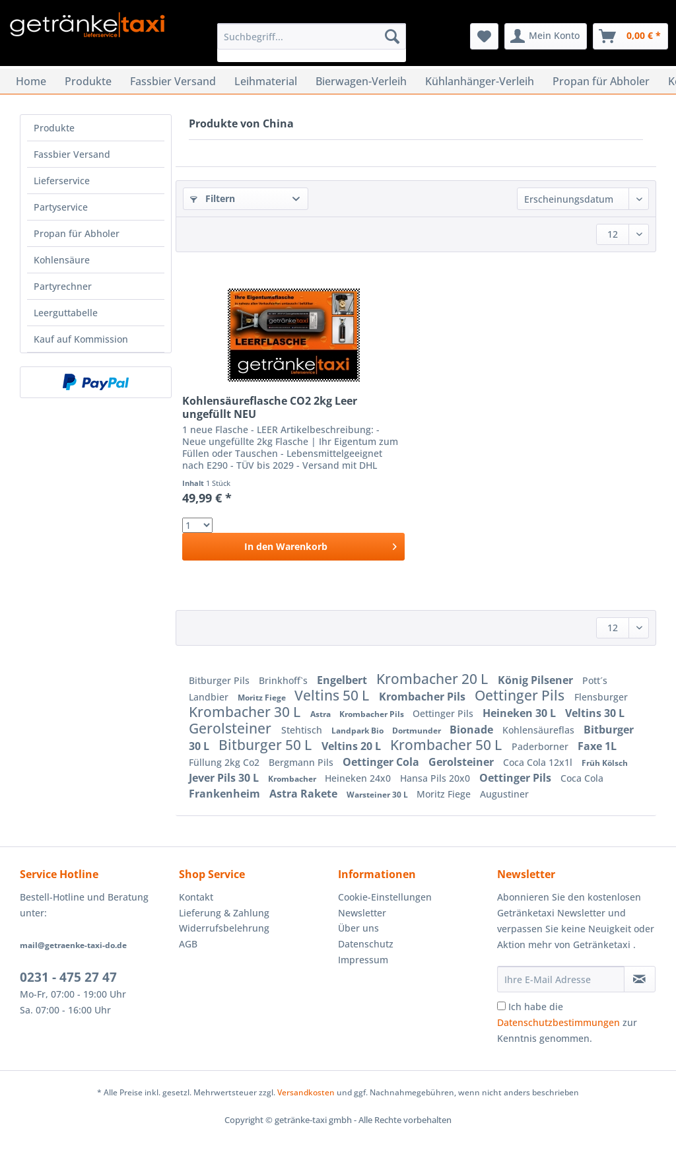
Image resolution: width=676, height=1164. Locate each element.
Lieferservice (62, 180)
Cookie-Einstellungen (385, 897)
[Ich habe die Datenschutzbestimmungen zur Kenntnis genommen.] (501, 1006)
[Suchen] (392, 36)
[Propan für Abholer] (601, 81)
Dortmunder (417, 730)
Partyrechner (63, 286)
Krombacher (293, 778)
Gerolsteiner (232, 728)
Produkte (54, 127)
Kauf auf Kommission (81, 339)
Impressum (363, 959)
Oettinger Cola (382, 762)
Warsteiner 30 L (378, 794)
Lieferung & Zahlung (224, 913)
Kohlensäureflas (539, 730)
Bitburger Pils (220, 680)
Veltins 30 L (595, 713)
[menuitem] (312, 42)
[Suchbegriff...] (312, 36)
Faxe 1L (597, 746)
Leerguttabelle (66, 312)
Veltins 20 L (352, 746)
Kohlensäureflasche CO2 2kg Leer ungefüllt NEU (269, 407)
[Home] (31, 81)
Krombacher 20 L (433, 678)
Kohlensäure (62, 260)
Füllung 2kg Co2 (225, 762)
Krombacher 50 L (447, 745)
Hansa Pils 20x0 (436, 778)
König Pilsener (537, 680)
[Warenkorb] (630, 36)
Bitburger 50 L (267, 745)
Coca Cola (581, 778)
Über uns (358, 928)
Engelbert (343, 680)
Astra (321, 714)
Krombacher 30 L (246, 711)
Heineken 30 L (520, 713)
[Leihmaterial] (265, 81)
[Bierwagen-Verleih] (361, 81)
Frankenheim (226, 793)
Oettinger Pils (521, 695)
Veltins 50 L (333, 695)
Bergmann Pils (302, 762)
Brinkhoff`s (284, 680)
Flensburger (601, 697)
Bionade (473, 729)
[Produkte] (88, 81)
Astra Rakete (304, 793)
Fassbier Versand (72, 154)
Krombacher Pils (423, 696)
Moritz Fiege (263, 697)
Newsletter (362, 913)
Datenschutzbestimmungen (558, 1022)
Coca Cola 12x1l (539, 762)
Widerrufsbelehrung (224, 928)
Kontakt (196, 897)
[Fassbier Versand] (173, 81)
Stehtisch (303, 730)
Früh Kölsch (605, 763)
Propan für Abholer (76, 233)
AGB (188, 944)
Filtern (212, 198)
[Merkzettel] (484, 36)
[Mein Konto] (545, 36)
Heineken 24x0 (359, 778)
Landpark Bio (358, 730)
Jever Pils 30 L (225, 777)
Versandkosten (306, 1092)
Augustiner (504, 794)
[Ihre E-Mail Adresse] (561, 979)
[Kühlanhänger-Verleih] (479, 81)
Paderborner (541, 746)
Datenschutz (365, 944)
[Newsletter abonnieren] (640, 979)
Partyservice (61, 207)
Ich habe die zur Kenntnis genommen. (567, 1022)
